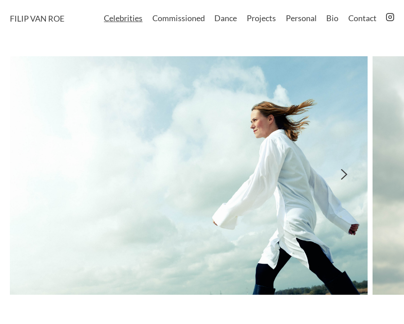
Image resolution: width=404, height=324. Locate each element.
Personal (301, 18)
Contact (362, 18)
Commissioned (178, 18)
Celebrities (123, 18)
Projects (261, 18)
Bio (332, 18)
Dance (225, 18)
